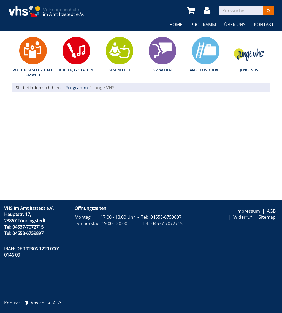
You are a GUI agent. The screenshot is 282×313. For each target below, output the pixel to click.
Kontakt (264, 24)
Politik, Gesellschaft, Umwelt (33, 73)
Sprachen (162, 70)
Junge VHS (249, 70)
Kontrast (16, 303)
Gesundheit (119, 70)
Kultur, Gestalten (76, 70)
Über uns (235, 24)
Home (175, 24)
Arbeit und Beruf (205, 70)
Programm (203, 24)
